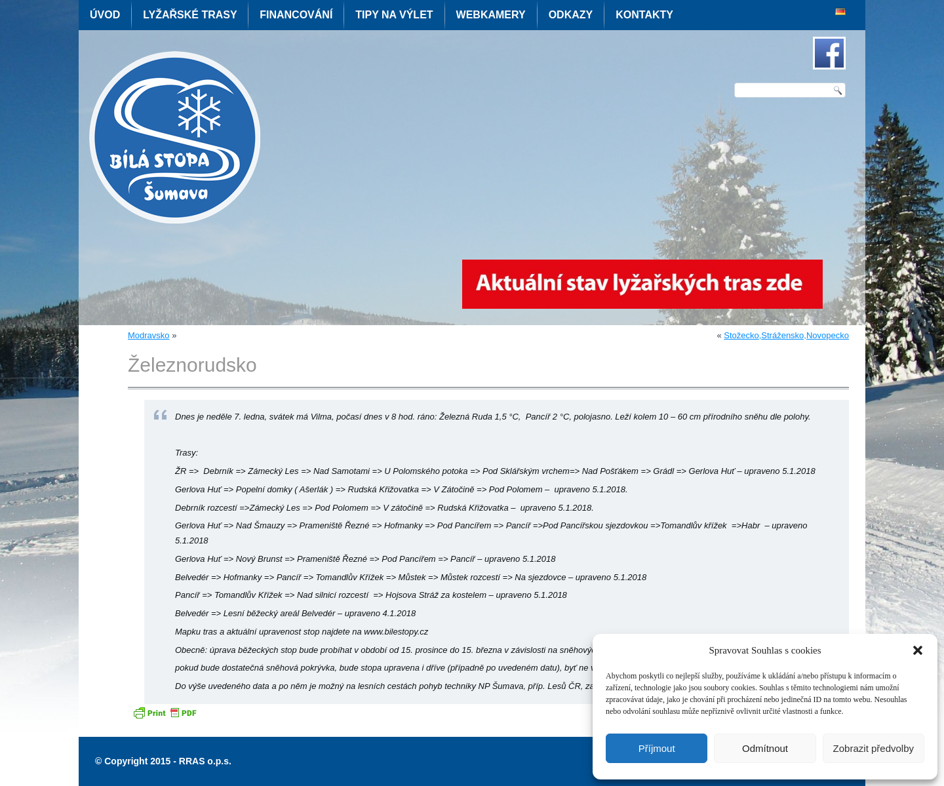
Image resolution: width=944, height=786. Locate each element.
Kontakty (644, 14)
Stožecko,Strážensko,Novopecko (786, 335)
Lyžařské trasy (190, 14)
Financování (296, 14)
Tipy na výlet (394, 14)
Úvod (105, 14)
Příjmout (657, 748)
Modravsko (149, 335)
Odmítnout (765, 748)
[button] (917, 650)
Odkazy (571, 14)
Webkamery (491, 14)
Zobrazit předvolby (873, 748)
